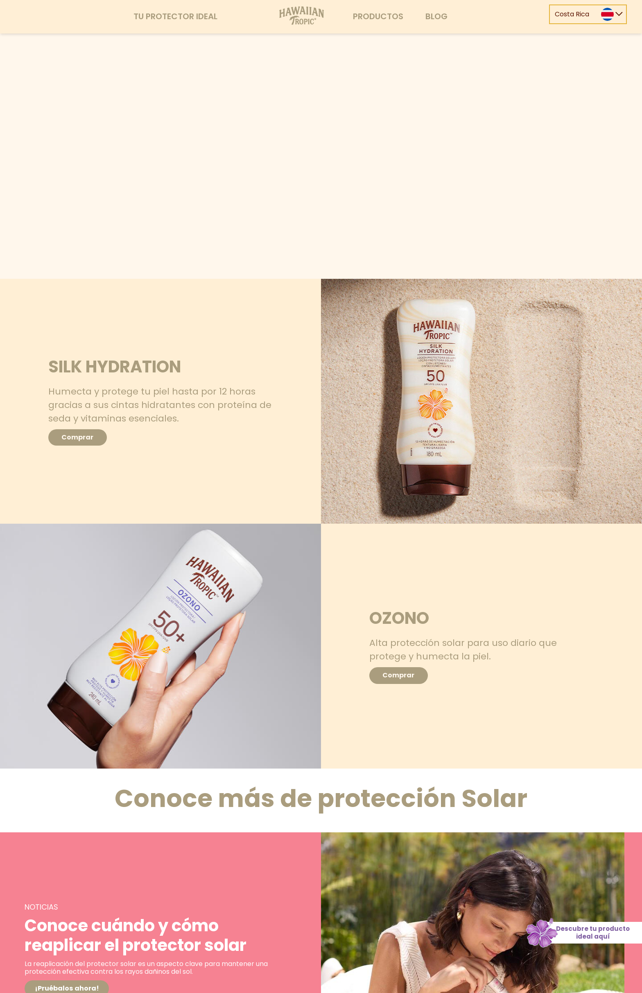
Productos (378, 16)
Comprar (85, 437)
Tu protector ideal (175, 16)
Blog (436, 16)
